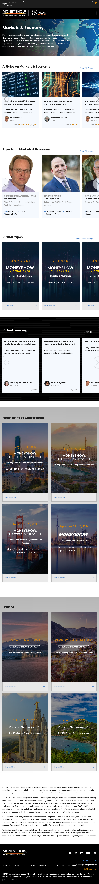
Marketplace (44, 865)
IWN (20, 125)
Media (33, 865)
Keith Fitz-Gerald (59, 118)
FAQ (25, 865)
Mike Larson (16, 118)
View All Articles (87, 68)
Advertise (6, 865)
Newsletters (59, 865)
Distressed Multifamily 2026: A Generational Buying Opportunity (60, 342)
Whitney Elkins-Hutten (21, 382)
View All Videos (88, 332)
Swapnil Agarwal (58, 382)
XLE (76, 125)
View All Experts (87, 151)
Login (4, 4)
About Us (17, 866)
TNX (72, 125)
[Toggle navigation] (94, 13)
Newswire (72, 865)
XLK (32, 125)
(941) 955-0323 (90, 869)
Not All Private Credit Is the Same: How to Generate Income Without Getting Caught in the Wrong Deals (20, 342)
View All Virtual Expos (85, 239)
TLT (26, 125)
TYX (35, 125)
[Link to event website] (21, 276)
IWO (23, 125)
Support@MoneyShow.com (86, 865)
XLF (29, 125)
